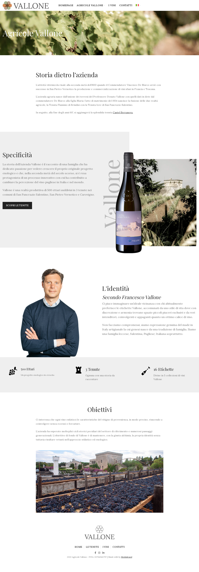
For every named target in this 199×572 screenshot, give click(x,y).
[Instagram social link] (99, 557)
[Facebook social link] (95, 557)
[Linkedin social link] (103, 557)
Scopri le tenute (17, 209)
